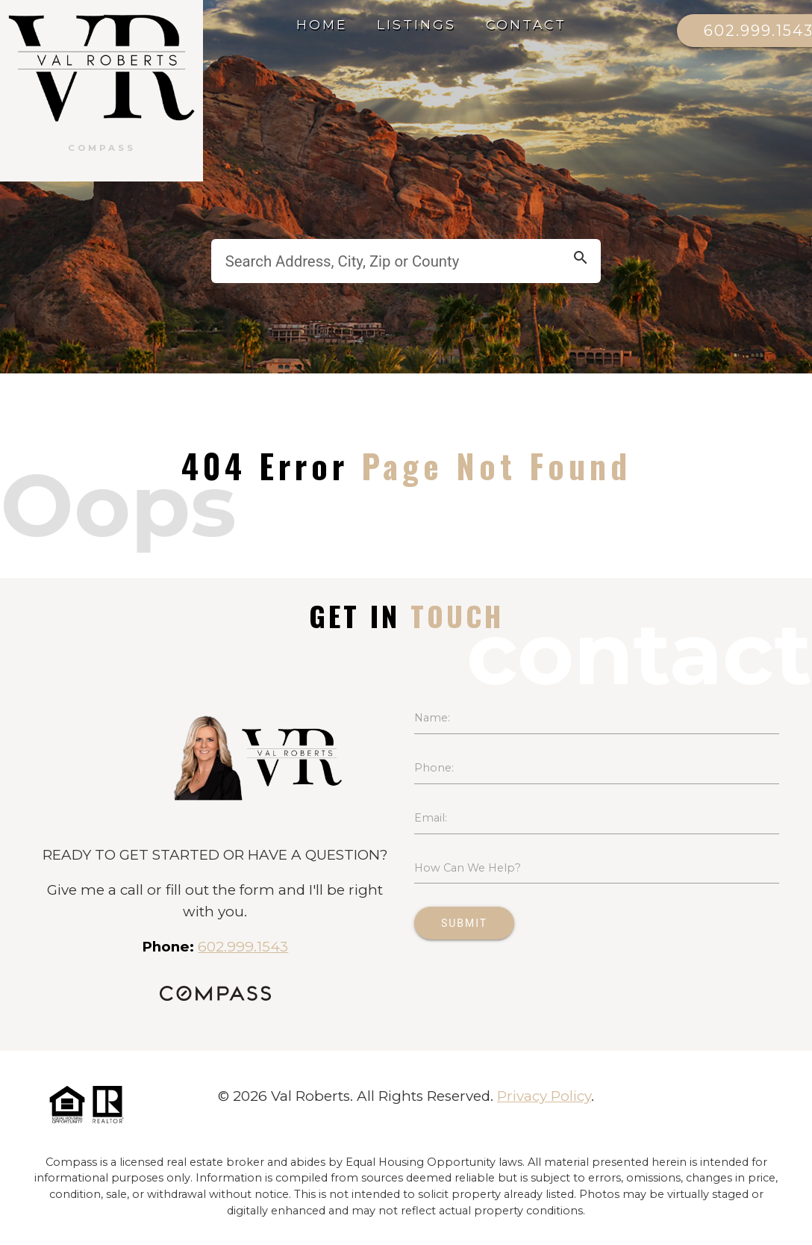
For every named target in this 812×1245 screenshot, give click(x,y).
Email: (430, 818)
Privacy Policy (544, 1096)
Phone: (434, 767)
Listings (416, 24)
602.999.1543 (243, 946)
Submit (464, 923)
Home (321, 24)
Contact (526, 24)
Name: (432, 717)
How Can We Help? (467, 868)
